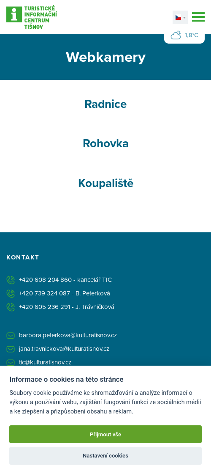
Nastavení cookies (105, 455)
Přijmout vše (105, 434)
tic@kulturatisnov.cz (45, 362)
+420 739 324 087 (44, 293)
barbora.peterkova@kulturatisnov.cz (68, 335)
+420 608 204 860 (45, 279)
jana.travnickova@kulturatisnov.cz (64, 348)
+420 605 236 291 (44, 306)
